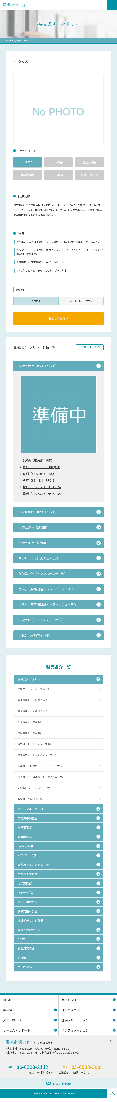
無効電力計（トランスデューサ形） (37, 757)
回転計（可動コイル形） (31, 802)
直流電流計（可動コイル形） (34, 701)
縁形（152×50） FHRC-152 (42, 488)
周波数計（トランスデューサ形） (36, 791)
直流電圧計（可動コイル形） (34, 713)
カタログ (27, 162)
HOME (8, 40)
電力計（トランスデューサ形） (35, 746)
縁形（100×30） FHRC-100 (42, 495)
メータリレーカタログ (81, 300)
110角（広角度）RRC (37, 461)
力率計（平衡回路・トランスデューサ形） (41, 769)
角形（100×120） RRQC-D (41, 468)
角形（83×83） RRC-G (38, 481)
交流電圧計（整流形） (30, 735)
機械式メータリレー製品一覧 (34, 690)
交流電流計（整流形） (30, 724)
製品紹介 (17, 40)
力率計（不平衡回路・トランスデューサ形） (42, 780)
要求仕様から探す (91, 347)
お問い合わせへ (58, 318)
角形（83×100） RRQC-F (40, 474)
